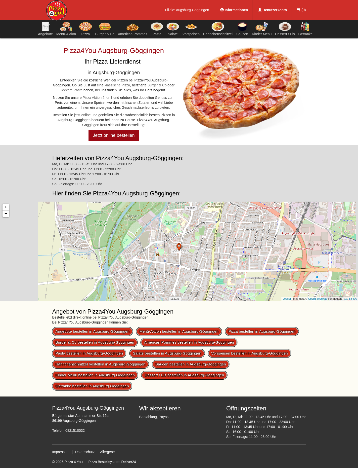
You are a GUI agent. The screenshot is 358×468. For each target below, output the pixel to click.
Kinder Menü (261, 29)
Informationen (234, 10)
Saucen (242, 29)
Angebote (45, 29)
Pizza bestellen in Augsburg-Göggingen (262, 331)
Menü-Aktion (66, 29)
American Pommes (132, 29)
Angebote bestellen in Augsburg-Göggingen (92, 331)
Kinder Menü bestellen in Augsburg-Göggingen (95, 375)
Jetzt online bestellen (113, 135)
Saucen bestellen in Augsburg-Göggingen (190, 364)
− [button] (5, 214)
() (301, 10)
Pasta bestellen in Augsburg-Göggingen (89, 353)
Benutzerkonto (272, 10)
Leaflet (287, 298)
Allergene (107, 452)
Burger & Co (104, 29)
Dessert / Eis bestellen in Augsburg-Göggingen (184, 375)
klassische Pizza (117, 85)
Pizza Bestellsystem (104, 462)
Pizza (85, 29)
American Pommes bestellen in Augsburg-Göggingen (189, 342)
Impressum (60, 452)
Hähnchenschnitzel (217, 29)
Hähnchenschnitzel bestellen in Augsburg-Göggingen (100, 364)
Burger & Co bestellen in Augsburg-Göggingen (94, 342)
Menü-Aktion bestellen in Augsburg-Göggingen (179, 331)
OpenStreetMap (317, 298)
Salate (173, 29)
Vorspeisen (191, 29)
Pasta (157, 29)
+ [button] (5, 207)
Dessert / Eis (285, 29)
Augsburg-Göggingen (192, 10)
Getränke (305, 29)
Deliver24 (128, 462)
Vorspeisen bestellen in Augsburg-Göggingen (249, 353)
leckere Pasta (72, 90)
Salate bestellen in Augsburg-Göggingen (167, 353)
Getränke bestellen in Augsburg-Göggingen (92, 386)
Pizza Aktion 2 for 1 (97, 98)
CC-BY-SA (350, 298)
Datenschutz (84, 452)
